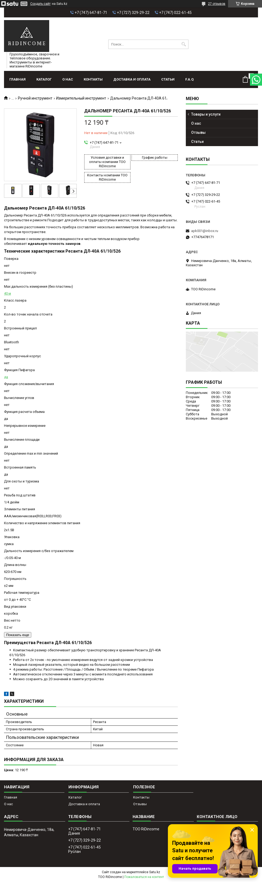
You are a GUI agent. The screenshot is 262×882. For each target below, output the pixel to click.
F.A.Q (189, 79)
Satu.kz (154, 872)
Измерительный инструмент (81, 98)
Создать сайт (40, 4)
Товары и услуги (206, 114)
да (6, 377)
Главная (17, 79)
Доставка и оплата (132, 79)
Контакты (93, 79)
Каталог (44, 79)
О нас (67, 79)
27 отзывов (216, 4)
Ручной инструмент (35, 98)
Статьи (168, 79)
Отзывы (198, 132)
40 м (7, 293)
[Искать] (183, 44)
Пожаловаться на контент (144, 877)
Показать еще (17, 635)
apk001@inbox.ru (204, 231)
